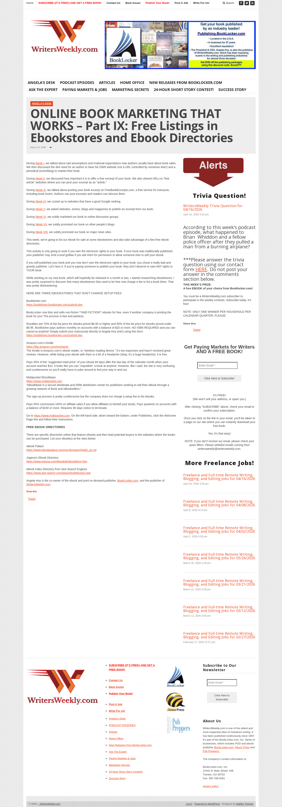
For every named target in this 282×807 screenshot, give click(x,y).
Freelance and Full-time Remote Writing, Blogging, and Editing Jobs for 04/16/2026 (219, 477)
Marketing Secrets (130, 89)
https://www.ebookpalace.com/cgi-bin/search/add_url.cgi (61, 450)
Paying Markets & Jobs (84, 89)
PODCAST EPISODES (77, 82)
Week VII (41, 224)
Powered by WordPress (207, 804)
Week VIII (41, 232)
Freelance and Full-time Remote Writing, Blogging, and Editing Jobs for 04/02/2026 (219, 529)
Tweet (31, 499)
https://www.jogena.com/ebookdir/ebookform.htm (56, 461)
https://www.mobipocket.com (44, 381)
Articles (107, 82)
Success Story (232, 89)
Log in (189, 804)
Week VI (40, 216)
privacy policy (211, 786)
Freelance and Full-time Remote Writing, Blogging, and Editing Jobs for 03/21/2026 (219, 582)
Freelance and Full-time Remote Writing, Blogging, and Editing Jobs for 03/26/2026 (219, 556)
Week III (40, 190)
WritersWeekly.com (38, 484)
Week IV (40, 201)
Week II (40, 178)
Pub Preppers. (211, 751)
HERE (201, 269)
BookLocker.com (127, 480)
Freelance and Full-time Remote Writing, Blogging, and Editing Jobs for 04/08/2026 (219, 503)
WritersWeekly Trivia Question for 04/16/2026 (213, 207)
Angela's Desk (41, 103)
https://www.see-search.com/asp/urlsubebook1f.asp (58, 473)
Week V (40, 209)
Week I (39, 163)
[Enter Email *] (217, 365)
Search (228, 2)
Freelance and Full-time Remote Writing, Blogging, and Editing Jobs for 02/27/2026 (219, 635)
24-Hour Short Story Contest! (184, 89)
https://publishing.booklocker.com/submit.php (54, 304)
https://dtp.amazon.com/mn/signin (47, 346)
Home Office (132, 82)
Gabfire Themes (244, 804)
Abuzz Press (242, 747)
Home (29, 2)
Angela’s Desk (41, 82)
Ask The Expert (43, 89)
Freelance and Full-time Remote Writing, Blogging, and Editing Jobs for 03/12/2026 (219, 609)
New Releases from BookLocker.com (185, 82)
